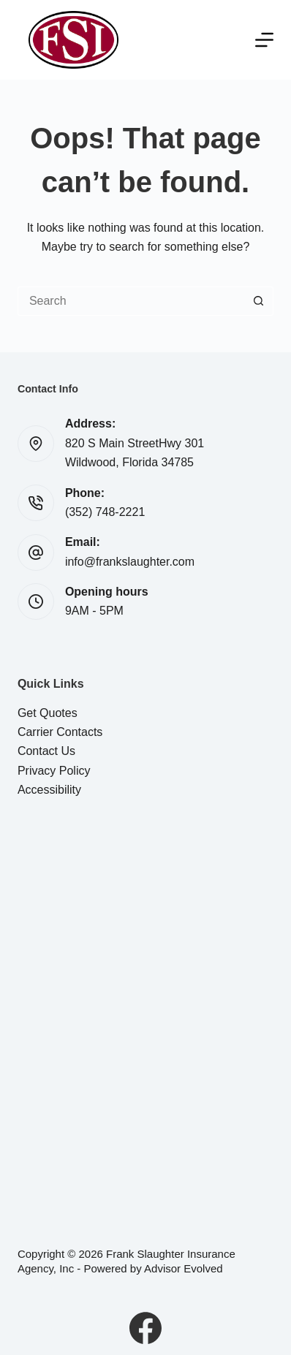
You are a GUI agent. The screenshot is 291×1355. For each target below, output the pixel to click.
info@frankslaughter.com (129, 561)
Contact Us (46, 751)
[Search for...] (131, 301)
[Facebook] (145, 1328)
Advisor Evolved (183, 1268)
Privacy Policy (54, 770)
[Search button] (258, 301)
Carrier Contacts (60, 732)
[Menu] (264, 40)
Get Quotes (48, 713)
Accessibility (49, 789)
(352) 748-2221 (105, 512)
